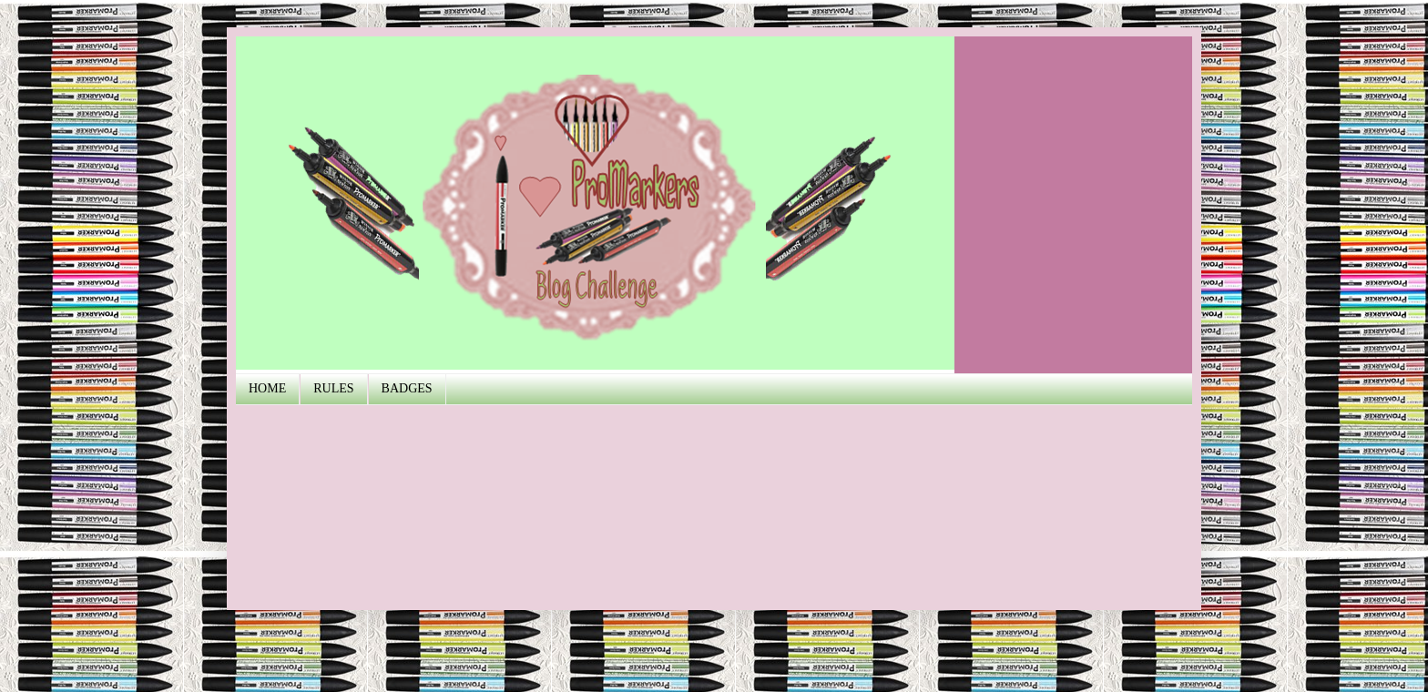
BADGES (407, 388)
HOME (267, 388)
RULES (333, 388)
